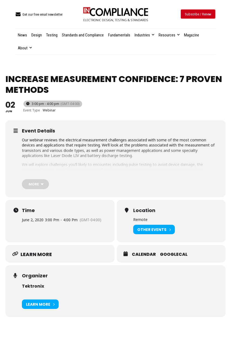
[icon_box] (39, 15)
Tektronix (33, 286)
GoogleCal (174, 254)
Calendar (144, 254)
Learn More (40, 304)
